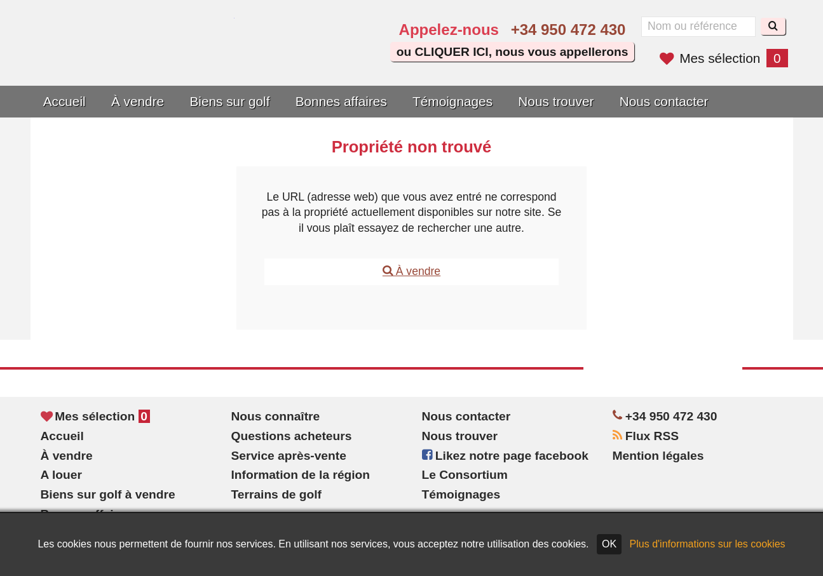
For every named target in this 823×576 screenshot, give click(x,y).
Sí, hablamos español (305, 58)
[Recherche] (773, 26)
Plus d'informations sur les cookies (708, 544)
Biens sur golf (229, 101)
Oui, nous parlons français (342, 58)
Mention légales (658, 455)
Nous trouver (556, 101)
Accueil (64, 101)
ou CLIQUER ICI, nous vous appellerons (513, 51)
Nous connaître (275, 416)
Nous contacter (664, 101)
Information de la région (301, 474)
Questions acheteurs (291, 436)
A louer (61, 474)
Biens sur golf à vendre (108, 494)
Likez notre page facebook (505, 455)
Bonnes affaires (341, 101)
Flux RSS (646, 436)
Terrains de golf (276, 494)
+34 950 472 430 (568, 29)
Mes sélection (723, 58)
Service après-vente (288, 455)
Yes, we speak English (270, 58)
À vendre (137, 101)
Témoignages (452, 101)
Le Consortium (465, 474)
